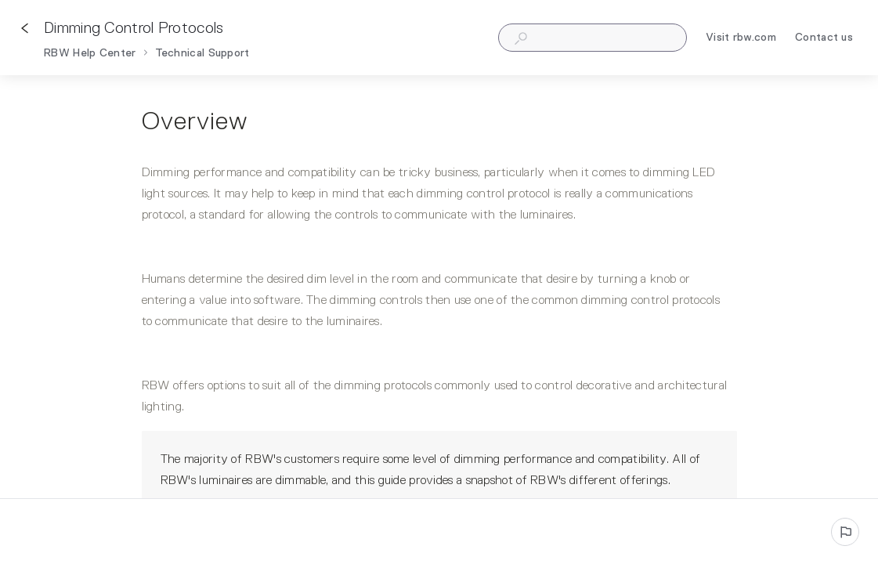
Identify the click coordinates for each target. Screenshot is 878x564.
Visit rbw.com (741, 39)
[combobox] (592, 37)
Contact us (824, 39)
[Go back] (25, 28)
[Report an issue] (845, 532)
